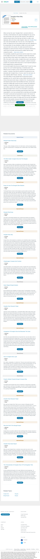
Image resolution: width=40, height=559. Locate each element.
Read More (20, 151)
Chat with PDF (23, 517)
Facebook (25, 539)
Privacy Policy (23, 529)
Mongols (16, 495)
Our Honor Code (24, 527)
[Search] (31, 2)
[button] (2, 1)
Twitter (24, 542)
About (2, 524)
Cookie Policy (23, 549)
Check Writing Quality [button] (20, 105)
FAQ (2, 526)
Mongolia (16, 493)
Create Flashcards (5, 514)
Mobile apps (23, 515)
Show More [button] (20, 102)
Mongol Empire (6, 495)
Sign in (38, 1)
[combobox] (17, 2)
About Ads (28, 549)
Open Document (15, 23)
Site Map (2, 529)
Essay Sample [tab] (24, 26)
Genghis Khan (33, 40)
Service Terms (23, 530)
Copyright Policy (24, 524)
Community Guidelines (25, 526)
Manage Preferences (25, 532)
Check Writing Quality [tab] (32, 26)
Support (2, 527)
